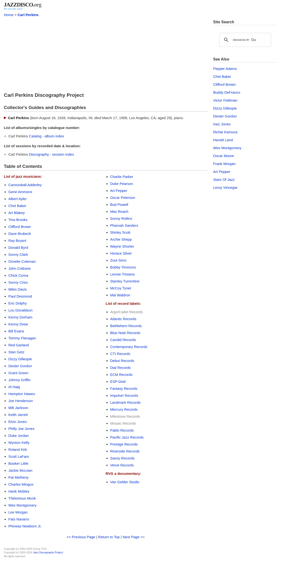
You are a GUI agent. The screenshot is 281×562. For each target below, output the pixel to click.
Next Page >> (134, 537)
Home (8, 15)
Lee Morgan (18, 512)
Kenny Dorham (20, 317)
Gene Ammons (20, 192)
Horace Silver (121, 253)
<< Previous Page (81, 537)
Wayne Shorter (122, 246)
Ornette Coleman (22, 261)
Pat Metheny (18, 477)
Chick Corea (18, 275)
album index (54, 136)
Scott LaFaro (18, 456)
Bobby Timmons (123, 267)
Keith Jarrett (18, 415)
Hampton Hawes (21, 394)
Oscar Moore (223, 156)
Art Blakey (16, 213)
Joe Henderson (20, 401)
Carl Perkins (28, 15)
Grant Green (18, 373)
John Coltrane (19, 268)
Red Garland (18, 345)
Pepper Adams (225, 69)
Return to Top (109, 537)
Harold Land (223, 140)
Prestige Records (124, 444)
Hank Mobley (19, 491)
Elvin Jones (17, 422)
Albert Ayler (17, 199)
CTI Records (120, 354)
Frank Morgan (224, 164)
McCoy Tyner (120, 288)
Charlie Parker (121, 177)
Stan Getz (16, 352)
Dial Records (120, 368)
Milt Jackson (18, 408)
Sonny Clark (18, 254)
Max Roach (119, 211)
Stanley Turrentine (125, 281)
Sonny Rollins (121, 218)
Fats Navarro (18, 519)
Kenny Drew (18, 324)
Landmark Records (125, 402)
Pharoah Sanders (124, 225)
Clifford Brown (19, 227)
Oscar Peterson (122, 197)
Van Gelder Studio (124, 482)
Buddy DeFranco (226, 92)
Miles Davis (17, 289)
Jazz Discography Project (48, 552)
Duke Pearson (121, 184)
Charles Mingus (20, 484)
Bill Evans (16, 331)
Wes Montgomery (22, 505)
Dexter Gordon (20, 366)
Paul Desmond (20, 296)
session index (63, 154)
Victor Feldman (225, 100)
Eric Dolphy (17, 303)
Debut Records (122, 361)
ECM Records (121, 375)
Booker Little (18, 463)
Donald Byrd (18, 247)
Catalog (35, 136)
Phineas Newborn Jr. (25, 526)
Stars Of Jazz (224, 179)
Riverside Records (125, 451)
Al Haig (14, 387)
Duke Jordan (18, 436)
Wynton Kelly (18, 442)
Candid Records (123, 340)
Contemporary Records (128, 347)
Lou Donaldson (20, 310)
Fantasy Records (123, 388)
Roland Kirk (17, 449)
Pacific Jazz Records (127, 437)
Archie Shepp (121, 239)
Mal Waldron (120, 295)
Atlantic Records (123, 319)
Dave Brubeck (19, 234)
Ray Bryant (17, 240)
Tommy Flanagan (22, 338)
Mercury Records (124, 409)
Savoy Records (122, 458)
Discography (39, 154)
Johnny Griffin (19, 380)
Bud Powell (119, 204)
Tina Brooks (17, 220)
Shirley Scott (120, 232)
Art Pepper (119, 191)
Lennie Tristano (122, 274)
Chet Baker (17, 206)
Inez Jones (222, 124)
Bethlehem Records (126, 326)
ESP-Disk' (118, 381)
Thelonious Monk (22, 498)
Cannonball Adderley (25, 185)
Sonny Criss (18, 282)
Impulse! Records (124, 395)
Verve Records (122, 465)
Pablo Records (122, 430)
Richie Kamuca (225, 132)
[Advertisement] (106, 53)
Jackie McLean (20, 470)
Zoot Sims (118, 260)
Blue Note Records (125, 333)
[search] (244, 40)
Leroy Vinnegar (225, 187)
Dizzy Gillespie (20, 359)
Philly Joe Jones (21, 429)
